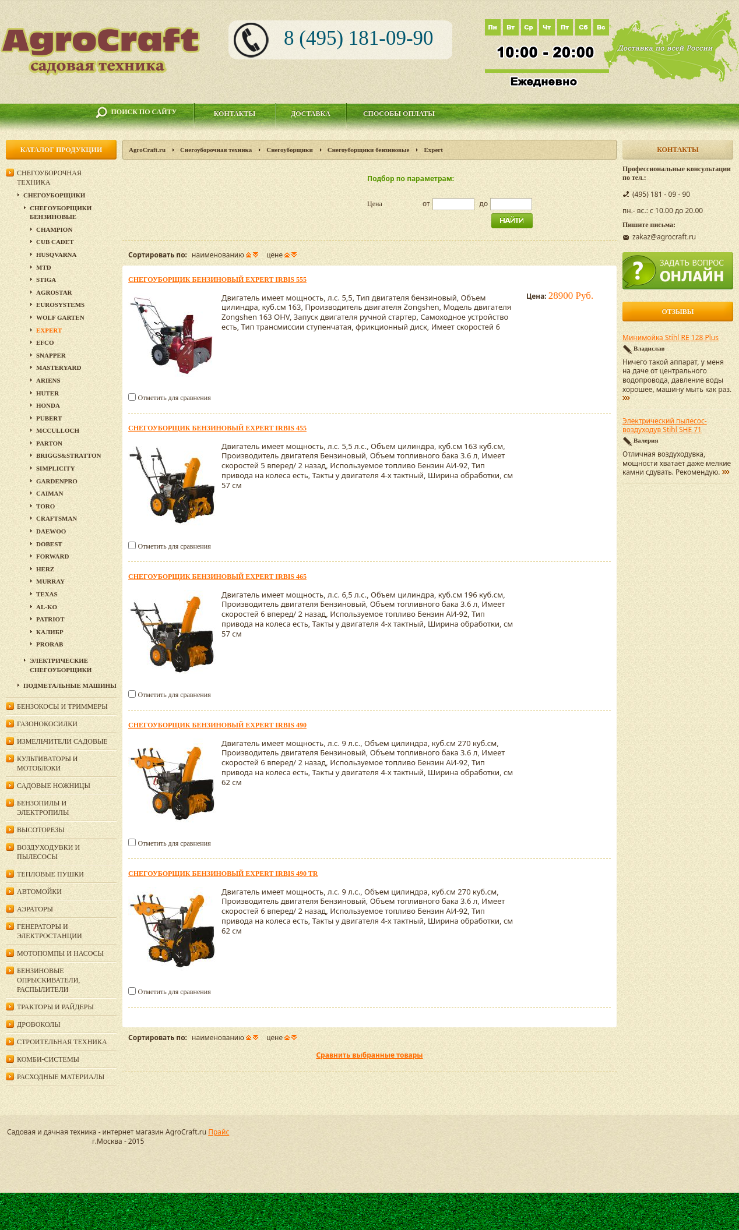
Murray (50, 581)
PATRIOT (50, 619)
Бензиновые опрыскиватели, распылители (48, 980)
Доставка (310, 113)
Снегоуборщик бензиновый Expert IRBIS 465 (217, 576)
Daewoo (51, 531)
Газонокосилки (47, 724)
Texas (47, 594)
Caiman (49, 493)
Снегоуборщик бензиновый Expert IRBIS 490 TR (223, 874)
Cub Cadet (54, 241)
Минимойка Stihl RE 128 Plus (670, 337)
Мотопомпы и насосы (60, 953)
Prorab (49, 644)
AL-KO (46, 606)
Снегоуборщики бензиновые (369, 149)
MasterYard (58, 367)
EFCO (45, 342)
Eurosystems (60, 304)
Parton (49, 443)
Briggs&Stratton (68, 455)
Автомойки (39, 892)
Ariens (48, 380)
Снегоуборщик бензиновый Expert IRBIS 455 (217, 428)
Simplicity (55, 468)
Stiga (46, 279)
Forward (52, 556)
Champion (54, 229)
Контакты (235, 113)
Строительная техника (62, 1042)
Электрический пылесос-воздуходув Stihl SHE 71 (664, 425)
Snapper (51, 355)
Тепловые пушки (50, 874)
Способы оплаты (399, 113)
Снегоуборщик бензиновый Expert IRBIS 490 (217, 725)
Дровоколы (39, 1024)
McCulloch (57, 430)
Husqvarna (56, 254)
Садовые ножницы (53, 786)
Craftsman (56, 518)
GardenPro (57, 481)
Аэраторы (35, 909)
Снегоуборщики (289, 149)
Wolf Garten (60, 317)
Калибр (50, 631)
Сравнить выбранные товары (369, 1055)
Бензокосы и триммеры (62, 706)
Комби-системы (48, 1059)
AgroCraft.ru (147, 149)
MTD (43, 267)
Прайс (218, 1132)
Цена (374, 204)
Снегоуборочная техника (216, 149)
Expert (49, 330)
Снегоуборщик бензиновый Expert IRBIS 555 (217, 279)
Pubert (49, 418)
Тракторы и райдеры (55, 1007)
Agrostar (54, 292)
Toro (45, 506)
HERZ (45, 568)
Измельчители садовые (62, 741)
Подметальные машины (70, 685)
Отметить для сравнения (174, 398)
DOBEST (49, 543)
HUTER (47, 393)
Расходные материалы (60, 1077)
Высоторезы (41, 830)
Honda (48, 405)
